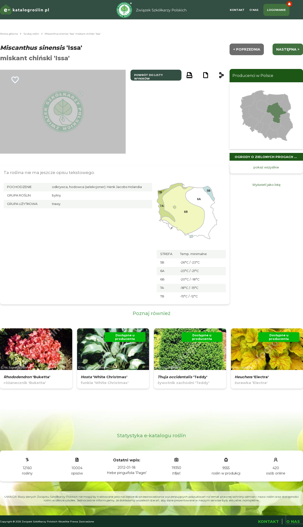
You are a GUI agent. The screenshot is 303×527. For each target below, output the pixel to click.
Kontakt (237, 10)
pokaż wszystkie (266, 167)
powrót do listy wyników (148, 76)
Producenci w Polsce (252, 75)
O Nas (254, 10)
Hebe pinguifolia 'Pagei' (127, 473)
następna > (287, 49)
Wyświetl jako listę (266, 185)
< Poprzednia (246, 49)
